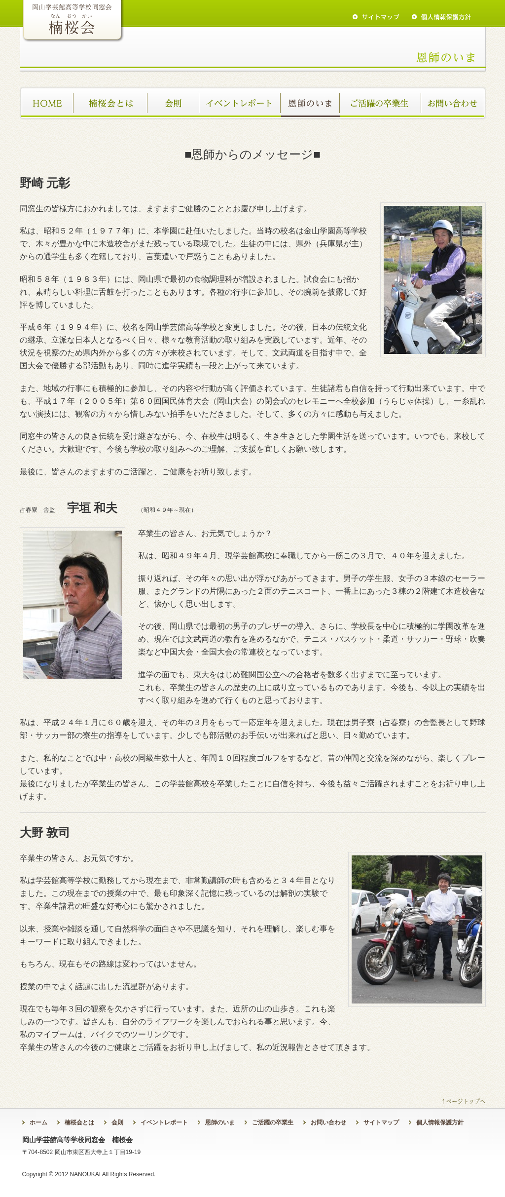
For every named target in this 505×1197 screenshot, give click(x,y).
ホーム (47, 103)
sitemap (376, 17)
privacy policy (441, 17)
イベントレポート (240, 103)
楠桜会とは (111, 103)
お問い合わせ (454, 103)
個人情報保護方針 (440, 1122)
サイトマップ (381, 1122)
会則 (174, 103)
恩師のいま (310, 103)
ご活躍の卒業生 (381, 103)
